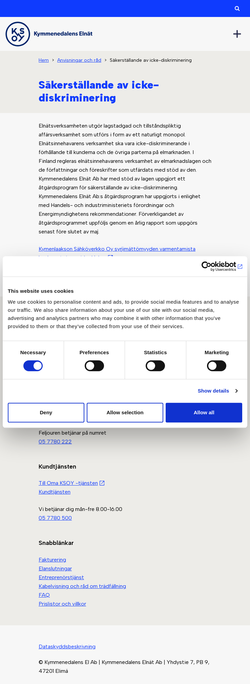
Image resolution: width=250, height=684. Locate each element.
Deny (46, 412)
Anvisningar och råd (79, 60)
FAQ (44, 595)
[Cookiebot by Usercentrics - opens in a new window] (212, 266)
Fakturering (52, 559)
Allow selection (124, 412)
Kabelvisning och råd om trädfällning (82, 586)
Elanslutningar (55, 568)
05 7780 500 (55, 518)
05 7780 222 (55, 441)
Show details (213, 391)
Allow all (204, 412)
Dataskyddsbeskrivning (67, 646)
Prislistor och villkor (62, 604)
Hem (44, 60)
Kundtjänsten (54, 492)
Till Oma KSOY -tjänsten (68, 483)
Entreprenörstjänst (61, 577)
